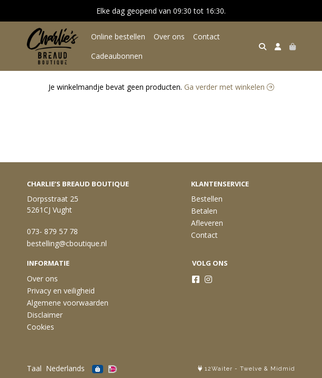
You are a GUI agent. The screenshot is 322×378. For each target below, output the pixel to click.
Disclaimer (45, 315)
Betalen (204, 211)
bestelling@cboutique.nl (67, 243)
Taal (34, 368)
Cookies (40, 327)
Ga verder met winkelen (229, 87)
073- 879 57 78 (52, 231)
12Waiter (219, 368)
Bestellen (207, 199)
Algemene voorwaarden (67, 303)
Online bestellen (118, 36)
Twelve (251, 368)
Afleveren (207, 223)
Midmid (282, 368)
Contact (206, 36)
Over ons (169, 36)
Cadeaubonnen (117, 56)
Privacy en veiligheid (61, 291)
